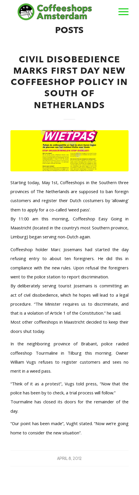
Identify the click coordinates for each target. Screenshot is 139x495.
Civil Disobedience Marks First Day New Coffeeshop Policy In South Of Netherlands (69, 83)
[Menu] (121, 11)
